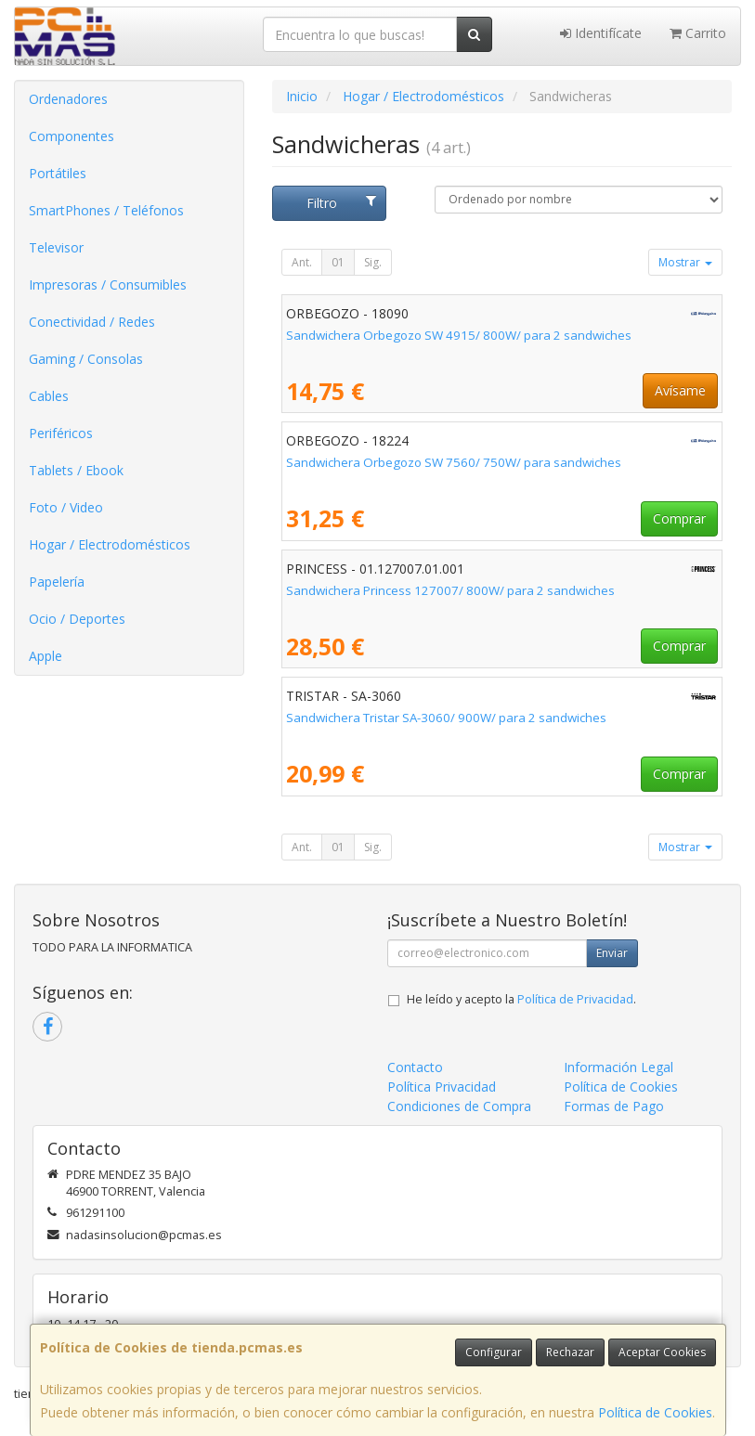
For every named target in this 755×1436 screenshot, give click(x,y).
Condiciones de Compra (459, 1106)
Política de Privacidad (575, 999)
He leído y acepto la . (521, 999)
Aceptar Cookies (662, 1352)
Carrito (698, 33)
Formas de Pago (614, 1106)
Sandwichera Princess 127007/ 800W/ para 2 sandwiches (450, 590)
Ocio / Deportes (77, 618)
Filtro (341, 203)
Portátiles (57, 173)
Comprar (679, 518)
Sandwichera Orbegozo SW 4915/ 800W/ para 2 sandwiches (458, 335)
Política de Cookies (655, 1412)
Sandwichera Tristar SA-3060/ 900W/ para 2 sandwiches (446, 717)
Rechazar (570, 1352)
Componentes (71, 136)
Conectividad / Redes (92, 321)
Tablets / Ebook (76, 470)
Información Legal (618, 1067)
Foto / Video (66, 507)
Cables (49, 396)
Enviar (612, 953)
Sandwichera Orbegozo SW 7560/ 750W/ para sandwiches (453, 462)
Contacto (415, 1067)
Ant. (302, 262)
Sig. (373, 262)
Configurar (493, 1352)
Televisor (56, 247)
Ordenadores (68, 99)
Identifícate (601, 33)
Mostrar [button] (685, 262)
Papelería (57, 581)
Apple (45, 656)
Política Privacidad (441, 1086)
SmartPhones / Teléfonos (106, 210)
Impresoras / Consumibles (108, 284)
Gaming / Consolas (86, 359)
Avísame (680, 390)
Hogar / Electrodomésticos (109, 544)
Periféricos (61, 433)
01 (338, 262)
